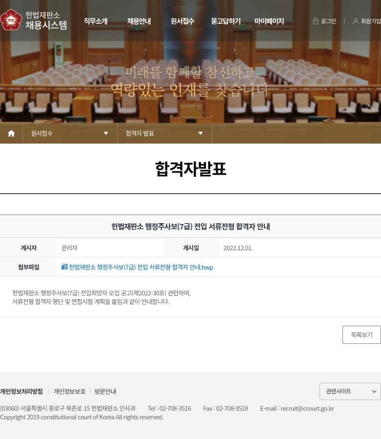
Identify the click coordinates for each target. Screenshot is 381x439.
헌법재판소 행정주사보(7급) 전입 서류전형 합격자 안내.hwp (137, 267)
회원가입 (371, 21)
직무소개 (95, 21)
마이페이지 (268, 21)
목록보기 (361, 334)
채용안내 (138, 21)
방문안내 (105, 391)
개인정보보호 (69, 391)
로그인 (328, 21)
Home (11, 133)
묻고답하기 (225, 21)
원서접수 (182, 21)
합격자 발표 (140, 133)
